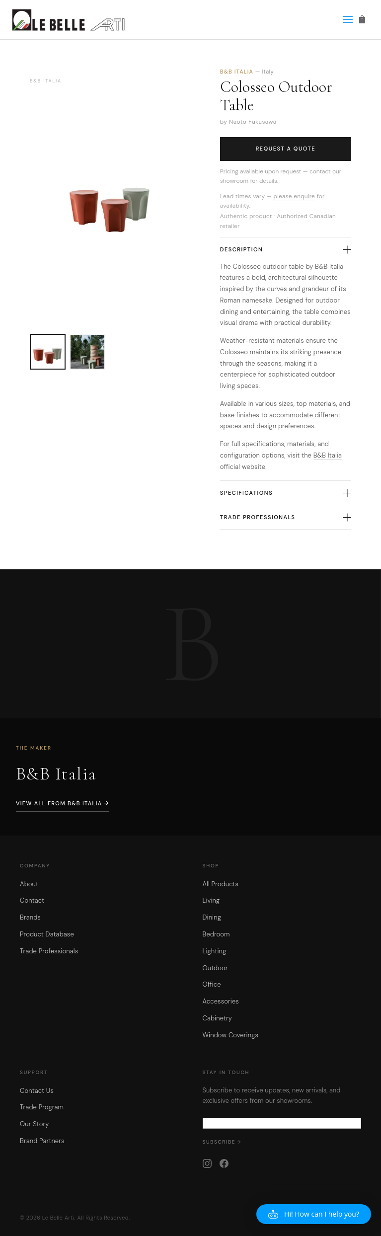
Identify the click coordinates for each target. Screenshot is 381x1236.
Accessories (221, 1001)
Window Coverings (231, 1035)
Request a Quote (286, 148)
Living (211, 900)
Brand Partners (42, 1141)
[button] (313, 1214)
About (29, 884)
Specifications (285, 493)
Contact (32, 900)
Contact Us (37, 1090)
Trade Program (42, 1107)
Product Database (47, 934)
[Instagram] (207, 1163)
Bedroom (216, 934)
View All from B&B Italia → (62, 803)
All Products (221, 884)
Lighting (215, 951)
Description (285, 249)
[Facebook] (224, 1163)
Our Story (34, 1124)
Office (212, 984)
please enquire (294, 196)
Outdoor (215, 968)
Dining (212, 917)
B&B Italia (327, 455)
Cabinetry (217, 1018)
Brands (30, 917)
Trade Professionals (285, 517)
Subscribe (219, 1142)
